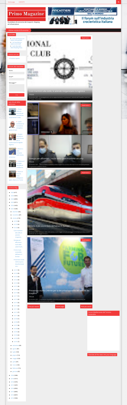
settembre (14, 343)
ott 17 (14, 294)
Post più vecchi (85, 306)
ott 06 (14, 326)
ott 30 (14, 221)
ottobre (13, 218)
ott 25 (14, 274)
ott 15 (14, 300)
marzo (13, 362)
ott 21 (14, 284)
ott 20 (14, 287)
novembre (14, 215)
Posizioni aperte (13, 58)
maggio (13, 356)
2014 (10, 392)
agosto (13, 346)
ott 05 (14, 329)
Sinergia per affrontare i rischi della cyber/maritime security (55, 158)
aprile (12, 359)
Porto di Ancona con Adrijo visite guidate (15, 39)
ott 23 (14, 277)
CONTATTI (20, 2)
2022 (10, 205)
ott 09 (14, 316)
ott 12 (14, 310)
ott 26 (14, 271)
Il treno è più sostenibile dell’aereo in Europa (48, 225)
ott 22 (14, 281)
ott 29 (14, 224)
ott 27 (14, 268)
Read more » (84, 38)
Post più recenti (32, 306)
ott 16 (14, 297)
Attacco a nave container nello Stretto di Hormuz (15, 153)
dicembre (13, 211)
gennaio (13, 369)
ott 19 (14, 290)
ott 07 (14, 323)
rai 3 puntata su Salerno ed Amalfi (14, 43)
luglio (12, 349)
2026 (10, 192)
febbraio (13, 366)
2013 (10, 396)
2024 (10, 199)
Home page (9, 2)
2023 (10, 202)
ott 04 (14, 333)
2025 (10, 195)
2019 (10, 376)
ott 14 (14, 303)
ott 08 (14, 320)
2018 (10, 379)
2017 (10, 383)
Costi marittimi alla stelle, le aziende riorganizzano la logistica (55, 91)
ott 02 (14, 336)
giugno (13, 353)
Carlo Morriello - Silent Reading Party (14, 46)
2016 (10, 386)
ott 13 (14, 307)
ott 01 (14, 339)
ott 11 (14, 313)
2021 (10, 208)
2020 (10, 373)
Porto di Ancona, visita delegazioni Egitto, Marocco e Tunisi (15, 176)
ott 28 (14, 227)
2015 (10, 389)
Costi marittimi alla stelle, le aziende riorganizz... (17, 232)
